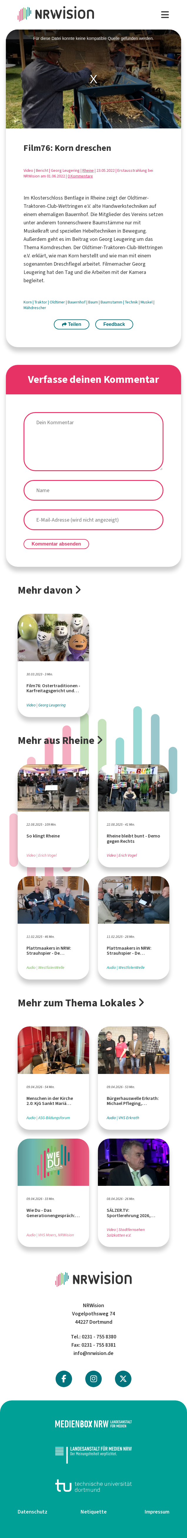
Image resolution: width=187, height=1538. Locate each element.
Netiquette (94, 1511)
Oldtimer (58, 302)
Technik (132, 302)
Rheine (88, 170)
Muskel (147, 302)
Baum (93, 302)
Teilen (71, 324)
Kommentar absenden (56, 543)
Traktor (41, 302)
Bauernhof (77, 302)
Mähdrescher (35, 308)
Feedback (114, 324)
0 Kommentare (80, 176)
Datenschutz (32, 1511)
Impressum (157, 1511)
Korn (28, 302)
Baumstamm (112, 302)
